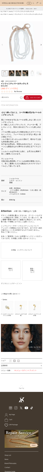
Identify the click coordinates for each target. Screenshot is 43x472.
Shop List (8, 455)
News (6, 459)
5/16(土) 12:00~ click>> (31, 8)
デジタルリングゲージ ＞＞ (12, 284)
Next (41, 44)
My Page (12, 415)
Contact (7, 468)
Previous (2, 44)
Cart (10, 420)
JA (29, 3)
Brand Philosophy (10, 463)
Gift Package (13, 425)
